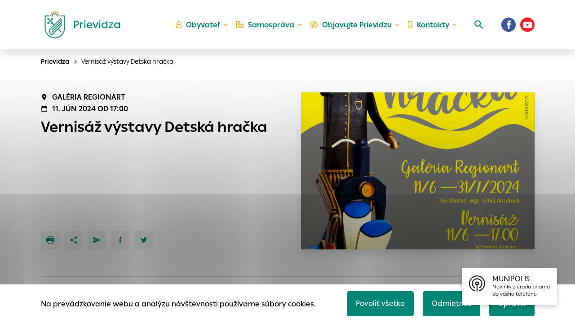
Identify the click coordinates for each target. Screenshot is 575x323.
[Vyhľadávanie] (478, 24)
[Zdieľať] (73, 240)
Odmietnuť (451, 303)
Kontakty (428, 25)
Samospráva (265, 25)
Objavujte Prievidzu (351, 25)
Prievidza (55, 61)
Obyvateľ (198, 25)
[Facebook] (508, 24)
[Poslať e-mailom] (97, 240)
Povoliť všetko (380, 303)
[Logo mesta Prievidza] (79, 24)
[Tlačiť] (50, 240)
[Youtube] (527, 24)
